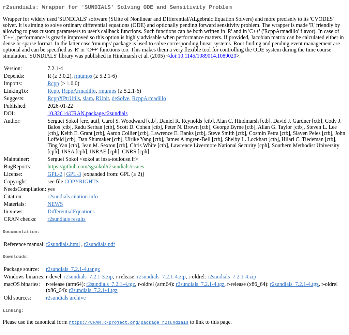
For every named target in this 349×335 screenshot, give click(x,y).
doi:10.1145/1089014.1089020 (203, 57)
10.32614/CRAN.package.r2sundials (87, 115)
